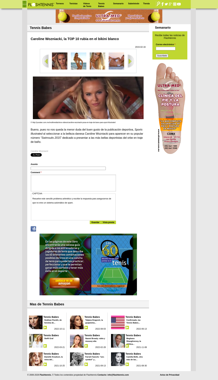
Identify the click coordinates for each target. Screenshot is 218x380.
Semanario (118, 3)
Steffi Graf (48, 338)
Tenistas (73, 3)
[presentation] (58, 211)
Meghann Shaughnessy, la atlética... (133, 341)
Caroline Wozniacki (39, 151)
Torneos (60, 3)
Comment (36, 172)
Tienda (146, 3)
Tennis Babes (101, 4)
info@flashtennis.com (118, 375)
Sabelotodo (133, 3)
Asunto (34, 164)
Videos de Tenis (87, 4)
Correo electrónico (165, 44)
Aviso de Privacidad (169, 375)
